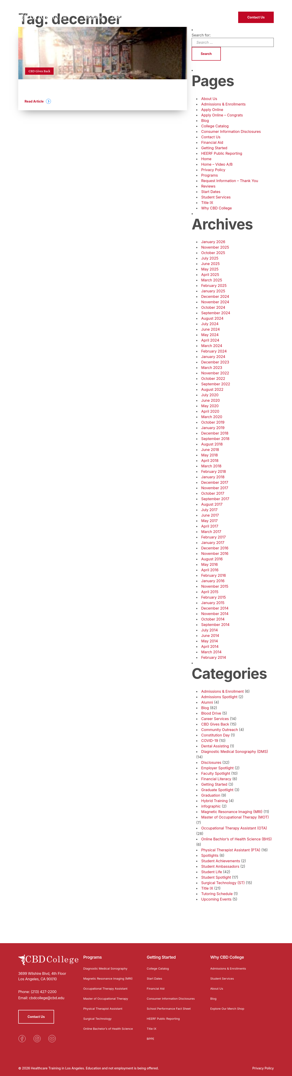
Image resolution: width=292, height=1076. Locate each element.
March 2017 (211, 531)
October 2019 (212, 422)
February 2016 (213, 575)
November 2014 (215, 613)
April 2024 (210, 340)
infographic (211, 806)
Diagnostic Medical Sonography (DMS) (234, 751)
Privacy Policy (213, 169)
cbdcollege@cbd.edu (46, 995)
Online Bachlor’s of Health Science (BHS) (236, 839)
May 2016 (209, 564)
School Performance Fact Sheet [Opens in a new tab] (171, 1010)
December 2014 (215, 608)
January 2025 (213, 291)
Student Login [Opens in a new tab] (234, 5)
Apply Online (212, 109)
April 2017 (209, 526)
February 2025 (214, 285)
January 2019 (212, 427)
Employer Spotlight (217, 768)
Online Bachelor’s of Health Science (103, 1031)
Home (206, 159)
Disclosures (211, 762)
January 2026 (213, 241)
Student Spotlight (216, 877)
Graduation (210, 795)
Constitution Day (215, 735)
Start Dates (210, 191)
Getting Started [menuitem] (127, 15)
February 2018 (213, 471)
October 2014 (212, 619)
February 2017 (213, 537)
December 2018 (214, 433)
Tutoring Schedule (217, 893)
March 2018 (211, 466)
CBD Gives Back (215, 724)
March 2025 (211, 280)
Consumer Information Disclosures (231, 131)
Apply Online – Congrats (222, 115)
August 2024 (212, 318)
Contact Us (256, 15)
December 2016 (214, 548)
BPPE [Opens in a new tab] (151, 1040)
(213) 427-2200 (261, 5)
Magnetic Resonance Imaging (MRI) (232, 811)
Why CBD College (216, 208)
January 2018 (212, 477)
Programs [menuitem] (93, 15)
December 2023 (215, 362)
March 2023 (211, 367)
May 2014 (209, 641)
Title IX (207, 202)
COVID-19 (209, 740)
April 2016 (210, 570)
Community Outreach (219, 729)
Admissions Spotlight (219, 697)
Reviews (208, 186)
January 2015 (212, 602)
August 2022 (212, 389)
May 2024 (210, 334)
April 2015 (209, 591)
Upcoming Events (216, 899)
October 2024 (213, 307)
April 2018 (210, 460)
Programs (209, 175)
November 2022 (215, 373)
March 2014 (211, 652)
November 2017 (214, 488)
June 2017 (210, 515)
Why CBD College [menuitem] (168, 15)
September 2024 (215, 313)
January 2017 (212, 542)
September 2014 (215, 624)
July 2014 (209, 630)
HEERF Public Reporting (221, 153)
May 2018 (209, 455)
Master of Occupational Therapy (107, 999)
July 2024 (210, 324)
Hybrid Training (214, 800)
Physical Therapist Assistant (104, 1010)
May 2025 (210, 269)
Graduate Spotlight (217, 790)
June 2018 (210, 449)
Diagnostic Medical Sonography (107, 966)
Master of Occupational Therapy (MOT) (235, 817)
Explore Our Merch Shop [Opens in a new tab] (228, 1006)
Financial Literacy (216, 779)
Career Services (215, 718)
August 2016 (212, 559)
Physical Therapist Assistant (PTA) (230, 850)
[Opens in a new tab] (22, 1036)
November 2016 (214, 553)
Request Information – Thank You (229, 180)
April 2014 (210, 646)
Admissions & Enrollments (223, 104)
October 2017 (212, 493)
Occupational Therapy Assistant (107, 989)
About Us (209, 98)
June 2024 (210, 329)
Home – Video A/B (217, 164)
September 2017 (215, 499)
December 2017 (214, 482)
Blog (205, 120)
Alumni (207, 702)
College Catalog (215, 126)
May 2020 (210, 406)
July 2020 (210, 395)
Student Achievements (220, 861)
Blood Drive (211, 713)
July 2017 (209, 509)
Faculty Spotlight (215, 773)
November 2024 (215, 302)
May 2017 (209, 520)
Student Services (216, 197)
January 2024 (213, 356)
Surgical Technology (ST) (223, 882)
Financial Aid (212, 142)
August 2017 (211, 504)
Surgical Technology (98, 1020)
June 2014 (210, 635)
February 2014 (213, 657)
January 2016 (212, 581)
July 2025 (209, 258)
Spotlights (209, 855)
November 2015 (214, 586)
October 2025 (213, 252)
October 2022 (213, 378)
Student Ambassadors (220, 866)
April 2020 (210, 411)
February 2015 (213, 597)
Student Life (211, 872)
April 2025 (210, 274)
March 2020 (211, 416)
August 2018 (212, 444)
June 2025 (210, 263)
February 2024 (214, 351)
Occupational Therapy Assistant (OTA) (234, 828)
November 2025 (215, 247)
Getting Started (214, 148)
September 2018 (215, 438)
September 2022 (215, 384)
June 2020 (210, 400)
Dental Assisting (215, 746)
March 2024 (211, 345)
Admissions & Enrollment (222, 691)
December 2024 (215, 296)
